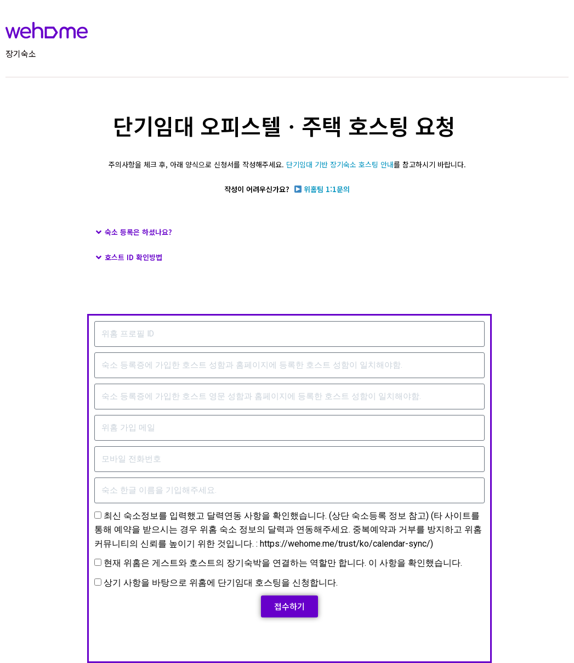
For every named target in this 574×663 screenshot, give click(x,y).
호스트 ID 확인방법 (133, 257)
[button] (287, 232)
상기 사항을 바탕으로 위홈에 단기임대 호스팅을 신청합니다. (205, 582)
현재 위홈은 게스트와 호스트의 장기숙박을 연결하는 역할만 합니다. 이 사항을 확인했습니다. (267, 563)
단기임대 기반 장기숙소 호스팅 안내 (340, 164)
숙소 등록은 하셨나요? (138, 232)
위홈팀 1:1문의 (327, 189)
